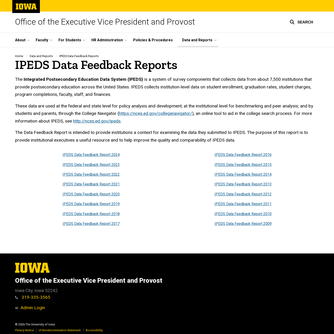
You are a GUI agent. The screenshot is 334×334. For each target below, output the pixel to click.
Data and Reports (41, 56)
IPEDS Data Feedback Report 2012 (243, 194)
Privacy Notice (24, 330)
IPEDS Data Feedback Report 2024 (91, 155)
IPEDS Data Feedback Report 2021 (91, 184)
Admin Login (32, 307)
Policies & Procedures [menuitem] (153, 40)
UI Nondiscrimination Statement (60, 330)
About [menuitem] (20, 40)
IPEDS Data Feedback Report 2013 (243, 184)
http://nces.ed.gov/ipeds (97, 121)
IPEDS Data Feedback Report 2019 (91, 204)
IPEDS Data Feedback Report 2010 (243, 214)
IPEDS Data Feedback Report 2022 (91, 174)
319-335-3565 (32, 297)
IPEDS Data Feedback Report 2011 (243, 204)
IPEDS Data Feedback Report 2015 (243, 164)
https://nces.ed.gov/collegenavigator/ (155, 113)
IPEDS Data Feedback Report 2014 (243, 174)
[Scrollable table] (167, 189)
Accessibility (94, 330)
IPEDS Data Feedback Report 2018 (91, 214)
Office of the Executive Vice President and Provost (105, 22)
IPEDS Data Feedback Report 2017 (91, 223)
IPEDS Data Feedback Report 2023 (91, 164)
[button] (301, 22)
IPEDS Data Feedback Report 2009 (243, 223)
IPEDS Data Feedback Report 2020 (91, 194)
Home (19, 56)
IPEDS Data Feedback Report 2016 (243, 155)
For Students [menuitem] (69, 40)
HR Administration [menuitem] (107, 40)
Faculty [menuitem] (42, 40)
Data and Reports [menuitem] (197, 40)
